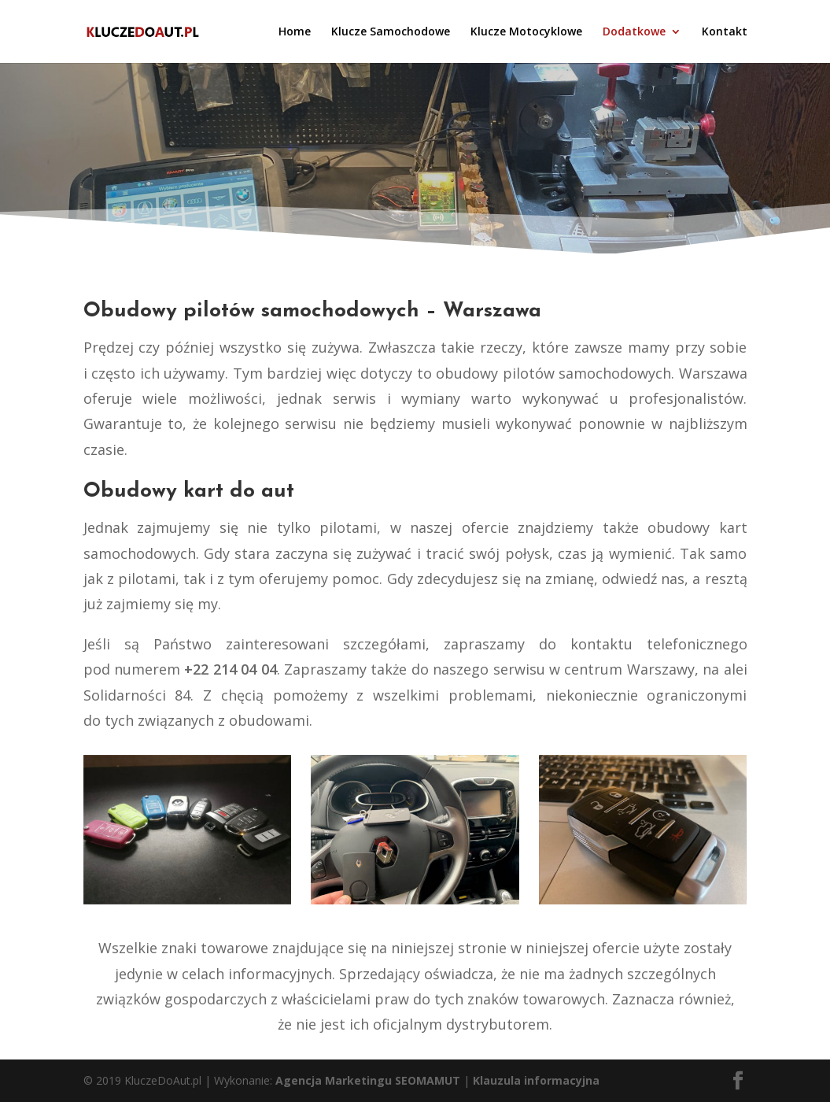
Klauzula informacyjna (536, 1080)
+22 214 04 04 (230, 669)
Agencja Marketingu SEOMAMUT (367, 1080)
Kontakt (724, 32)
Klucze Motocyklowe (526, 32)
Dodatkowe (634, 32)
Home (295, 32)
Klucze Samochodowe (390, 32)
